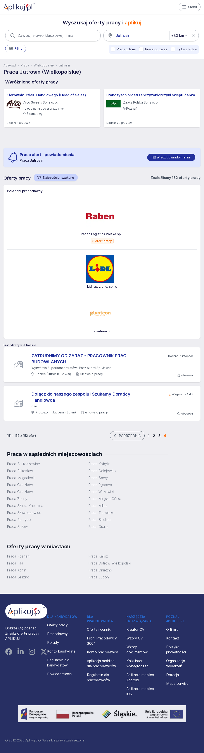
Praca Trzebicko (101, 512)
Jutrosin (64, 65)
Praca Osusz (98, 526)
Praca (25, 65)
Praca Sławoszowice (24, 512)
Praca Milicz (97, 505)
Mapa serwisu (177, 683)
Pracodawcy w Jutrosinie (19, 345)
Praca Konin (16, 570)
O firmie (172, 629)
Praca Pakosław (20, 471)
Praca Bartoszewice (23, 464)
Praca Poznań (18, 556)
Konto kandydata (61, 651)
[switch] (171, 157)
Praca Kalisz (98, 556)
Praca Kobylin (99, 464)
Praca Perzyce (19, 519)
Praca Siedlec (99, 519)
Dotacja (172, 675)
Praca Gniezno (100, 570)
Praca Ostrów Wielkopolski (109, 563)
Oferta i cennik (99, 629)
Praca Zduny (17, 498)
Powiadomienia (59, 674)
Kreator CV (135, 629)
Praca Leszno (18, 577)
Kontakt (172, 638)
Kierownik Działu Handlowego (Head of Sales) (46, 95)
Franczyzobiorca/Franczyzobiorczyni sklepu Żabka (150, 95)
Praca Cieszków (20, 485)
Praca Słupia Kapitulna (25, 505)
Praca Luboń (98, 577)
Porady (53, 642)
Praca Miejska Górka (104, 498)
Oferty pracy (57, 625)
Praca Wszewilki (101, 492)
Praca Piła (15, 563)
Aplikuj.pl (9, 65)
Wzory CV (134, 638)
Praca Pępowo (100, 485)
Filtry (15, 49)
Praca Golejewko (102, 471)
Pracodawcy (57, 634)
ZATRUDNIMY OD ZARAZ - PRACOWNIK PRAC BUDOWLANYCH (78, 358)
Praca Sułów (17, 526)
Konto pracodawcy (102, 652)
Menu (189, 7)
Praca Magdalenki (21, 478)
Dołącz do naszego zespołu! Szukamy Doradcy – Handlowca (82, 397)
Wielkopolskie (44, 65)
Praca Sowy (98, 478)
